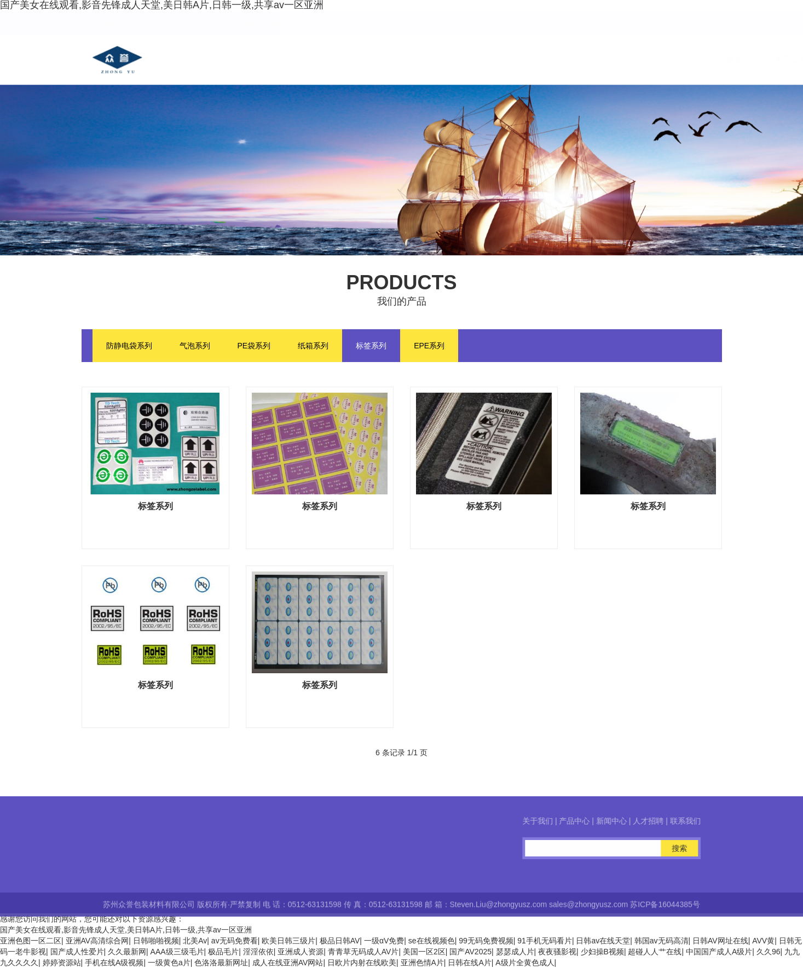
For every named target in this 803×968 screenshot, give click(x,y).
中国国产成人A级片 (719, 951)
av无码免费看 (234, 940)
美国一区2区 (424, 951)
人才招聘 (555, 59)
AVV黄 (763, 940)
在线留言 (618, 59)
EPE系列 (429, 345)
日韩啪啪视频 (156, 940)
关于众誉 (364, 59)
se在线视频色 (431, 940)
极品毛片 (223, 951)
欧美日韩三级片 (288, 940)
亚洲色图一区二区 (30, 940)
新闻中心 (491, 59)
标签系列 (371, 345)
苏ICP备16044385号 (665, 912)
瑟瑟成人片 (515, 951)
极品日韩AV (340, 940)
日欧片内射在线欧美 (361, 962)
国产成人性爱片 (77, 951)
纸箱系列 (313, 345)
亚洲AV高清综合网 (97, 940)
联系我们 (682, 59)
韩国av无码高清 (661, 940)
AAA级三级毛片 (177, 951)
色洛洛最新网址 (221, 962)
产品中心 (428, 59)
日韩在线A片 (469, 962)
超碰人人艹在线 (654, 951)
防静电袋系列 (129, 345)
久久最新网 (127, 951)
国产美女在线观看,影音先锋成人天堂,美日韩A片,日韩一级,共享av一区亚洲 (126, 929)
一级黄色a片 (169, 962)
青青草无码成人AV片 (363, 951)
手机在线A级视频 (114, 962)
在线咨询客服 (48, 865)
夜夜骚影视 (557, 951)
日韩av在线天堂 (603, 940)
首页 (308, 59)
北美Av (195, 940)
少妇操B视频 (602, 951)
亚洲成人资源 (300, 951)
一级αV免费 (384, 940)
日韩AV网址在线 (720, 940)
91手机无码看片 (544, 940)
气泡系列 (195, 345)
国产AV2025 (470, 951)
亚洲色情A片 (422, 962)
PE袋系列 (254, 345)
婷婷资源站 (62, 962)
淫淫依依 (258, 951)
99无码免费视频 (486, 940)
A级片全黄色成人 (524, 962)
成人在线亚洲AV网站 (287, 962)
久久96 (768, 951)
